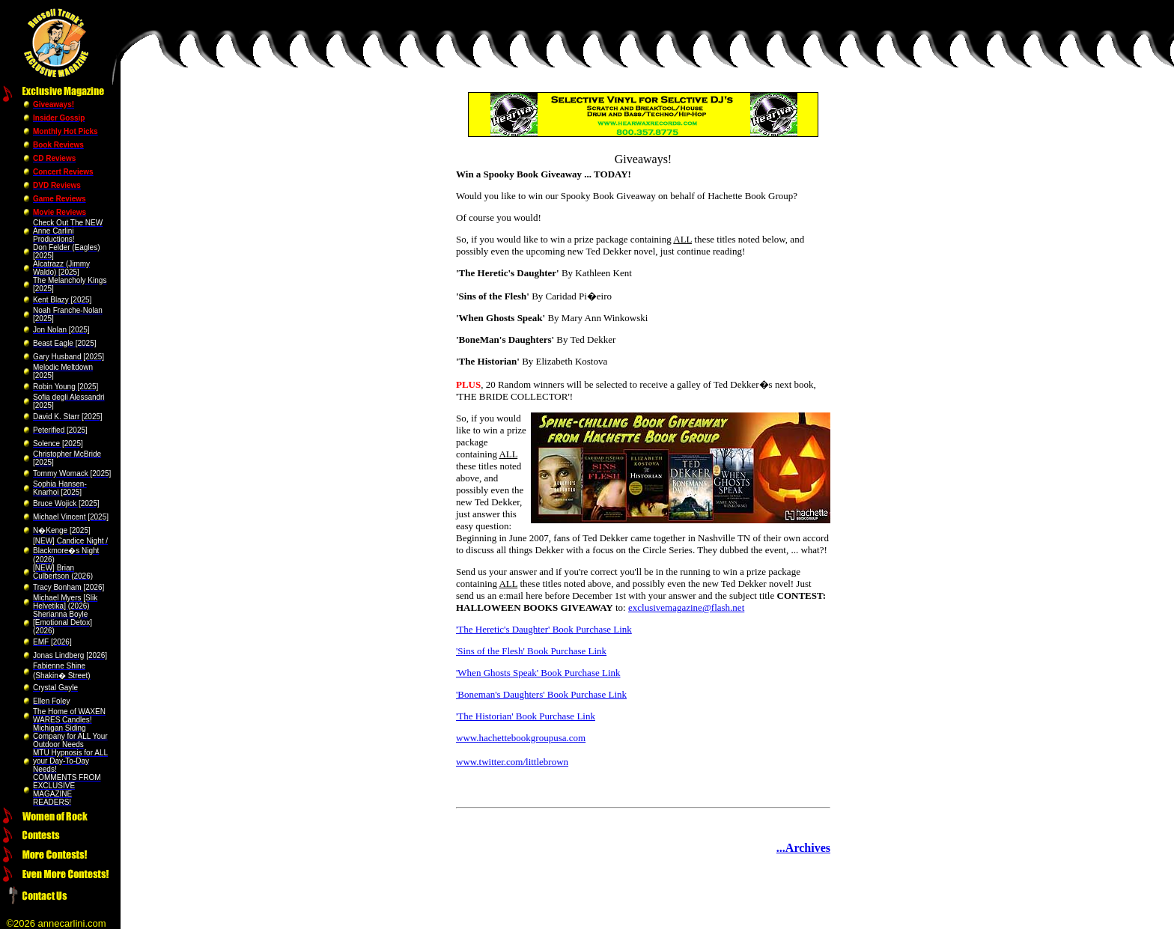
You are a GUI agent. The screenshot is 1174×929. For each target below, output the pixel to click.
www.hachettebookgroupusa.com (521, 737)
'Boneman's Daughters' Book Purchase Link (541, 694)
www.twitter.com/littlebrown (512, 761)
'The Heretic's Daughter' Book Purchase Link (544, 629)
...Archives (803, 847)
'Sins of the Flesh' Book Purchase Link (531, 651)
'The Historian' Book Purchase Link (525, 716)
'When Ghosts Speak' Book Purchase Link (538, 672)
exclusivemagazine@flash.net (686, 607)
